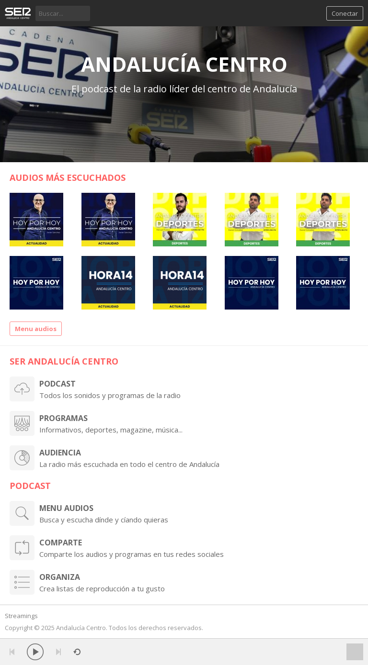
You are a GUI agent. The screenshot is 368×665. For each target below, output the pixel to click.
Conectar (345, 13)
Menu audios (36, 328)
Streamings (21, 615)
